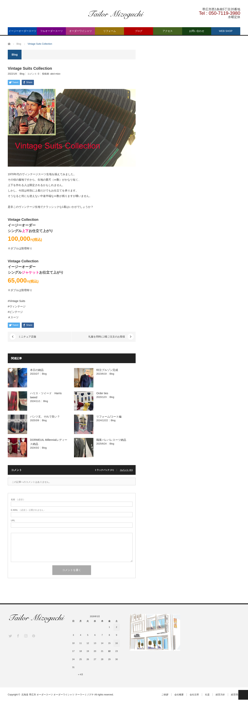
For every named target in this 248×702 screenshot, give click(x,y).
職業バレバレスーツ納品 (111, 439)
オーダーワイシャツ (80, 31)
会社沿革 (194, 694)
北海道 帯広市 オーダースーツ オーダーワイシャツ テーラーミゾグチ (57, 694)
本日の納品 (37, 369)
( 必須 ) (17, 499)
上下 (25, 231)
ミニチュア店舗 (27, 336)
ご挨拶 (164, 694)
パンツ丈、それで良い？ (45, 416)
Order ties (102, 393)
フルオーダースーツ (51, 31)
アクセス (168, 31)
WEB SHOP (225, 31)
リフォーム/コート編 (108, 416)
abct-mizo (55, 73)
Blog (22, 73)
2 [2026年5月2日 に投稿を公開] (116, 627)
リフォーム (109, 31)
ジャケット (30, 272)
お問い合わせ (196, 31)
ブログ (138, 31)
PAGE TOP (243, 695)
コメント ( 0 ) (126, 470)
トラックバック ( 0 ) (104, 470)
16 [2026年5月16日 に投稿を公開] (116, 643)
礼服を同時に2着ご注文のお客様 (106, 336)
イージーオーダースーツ (22, 31)
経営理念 (235, 694)
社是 (207, 694)
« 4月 (80, 674)
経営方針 (220, 694)
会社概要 (179, 694)
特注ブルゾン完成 (107, 369)
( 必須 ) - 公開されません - (28, 510)
